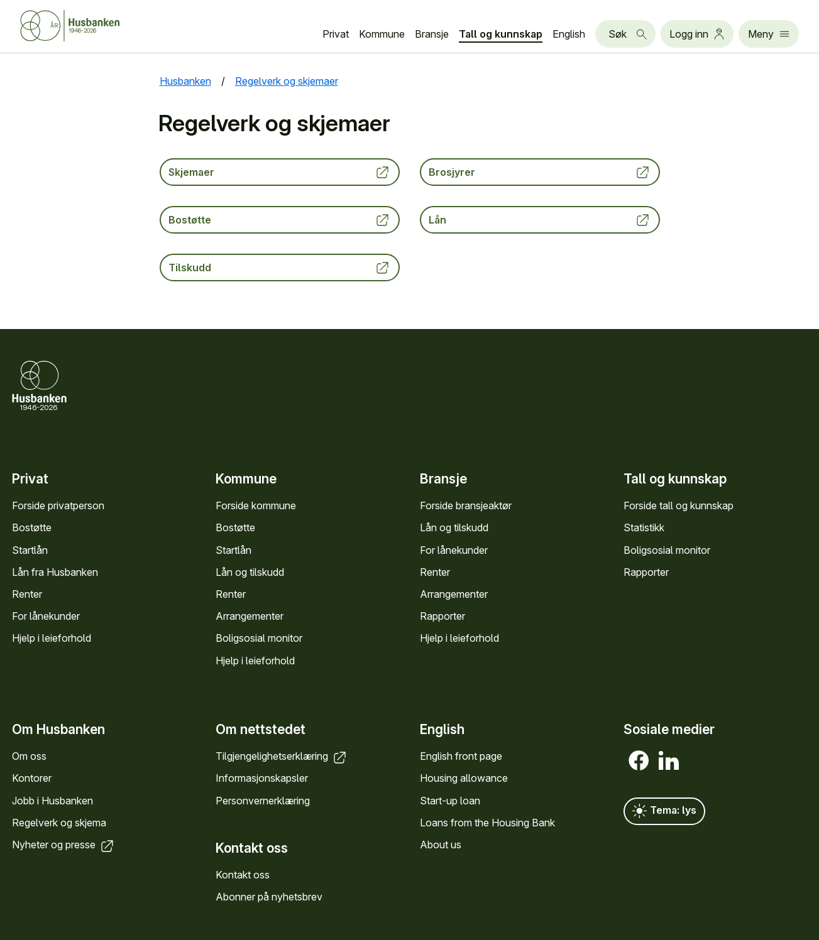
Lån (540, 219)
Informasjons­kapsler (262, 778)
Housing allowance (464, 778)
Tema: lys (664, 811)
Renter (27, 594)
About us (440, 844)
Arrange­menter (249, 616)
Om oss (29, 756)
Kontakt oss (243, 874)
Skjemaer (279, 172)
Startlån (30, 549)
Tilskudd (279, 267)
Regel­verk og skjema (59, 822)
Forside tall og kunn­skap (679, 505)
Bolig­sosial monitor (259, 638)
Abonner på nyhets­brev (269, 897)
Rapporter (442, 616)
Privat (335, 34)
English (568, 34)
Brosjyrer (540, 172)
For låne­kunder (46, 616)
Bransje (432, 34)
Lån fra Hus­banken (55, 572)
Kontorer (32, 778)
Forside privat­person (58, 505)
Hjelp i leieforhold (51, 638)
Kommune (382, 34)
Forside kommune (256, 505)
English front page (461, 756)
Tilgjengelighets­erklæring (282, 756)
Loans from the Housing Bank (487, 822)
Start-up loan (450, 800)
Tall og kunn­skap (500, 34)
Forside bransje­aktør (466, 505)
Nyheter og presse (64, 844)
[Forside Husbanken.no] (85, 25)
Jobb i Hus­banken (52, 800)
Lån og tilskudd (250, 572)
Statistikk (644, 527)
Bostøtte (279, 219)
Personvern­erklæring (263, 800)
